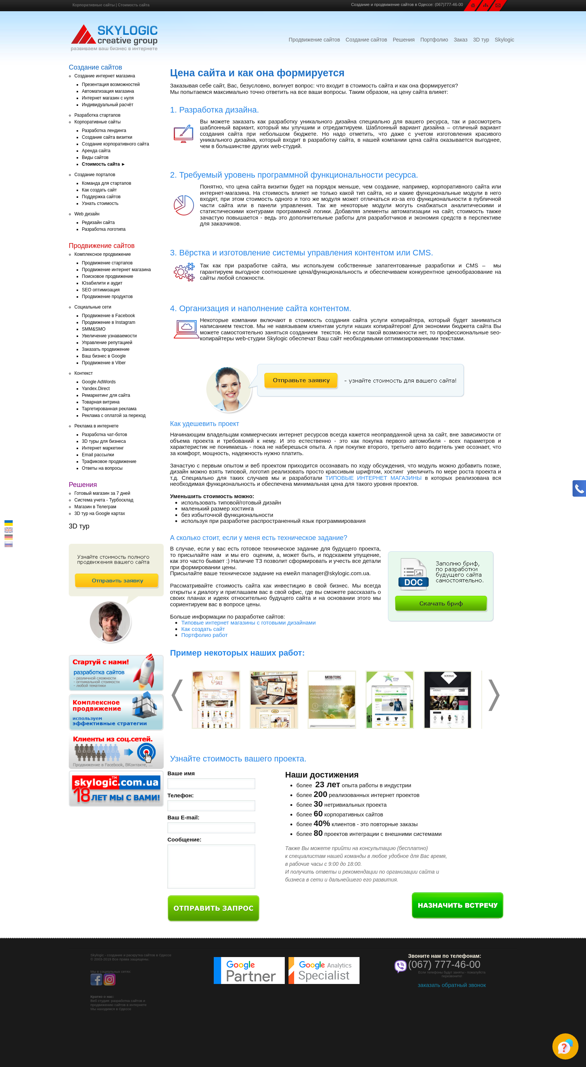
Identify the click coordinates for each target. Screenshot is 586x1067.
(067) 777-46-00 (444, 964)
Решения (404, 40)
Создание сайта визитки (107, 137)
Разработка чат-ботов (104, 434)
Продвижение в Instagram (108, 322)
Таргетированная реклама (109, 408)
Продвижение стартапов (107, 263)
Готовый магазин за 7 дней (102, 493)
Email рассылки (98, 454)
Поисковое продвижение (107, 276)
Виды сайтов (95, 157)
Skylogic (504, 40)
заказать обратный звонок (452, 985)
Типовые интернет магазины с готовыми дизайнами (248, 622)
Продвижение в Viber (104, 362)
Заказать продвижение (105, 349)
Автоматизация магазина (108, 91)
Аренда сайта (96, 150)
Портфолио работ (204, 635)
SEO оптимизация (101, 289)
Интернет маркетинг (103, 448)
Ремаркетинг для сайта (106, 395)
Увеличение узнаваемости (109, 335)
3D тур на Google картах (99, 513)
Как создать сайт (99, 190)
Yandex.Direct (96, 388)
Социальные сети (92, 307)
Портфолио (434, 40)
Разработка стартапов (97, 115)
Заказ (461, 40)
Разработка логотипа (104, 229)
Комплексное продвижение (102, 254)
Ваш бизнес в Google (104, 356)
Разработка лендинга (104, 130)
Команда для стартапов (106, 183)
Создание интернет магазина (104, 76)
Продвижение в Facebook (108, 315)
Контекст (83, 373)
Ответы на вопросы (102, 468)
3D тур (481, 40)
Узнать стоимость (100, 203)
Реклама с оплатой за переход (114, 415)
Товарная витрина (101, 402)
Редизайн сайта (98, 222)
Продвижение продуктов (107, 296)
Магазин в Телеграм (95, 506)
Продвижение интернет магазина (116, 269)
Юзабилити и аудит (102, 283)
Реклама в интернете (96, 426)
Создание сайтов (366, 40)
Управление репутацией (107, 342)
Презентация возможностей (111, 84)
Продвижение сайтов (314, 40)
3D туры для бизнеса (104, 441)
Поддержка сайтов (101, 196)
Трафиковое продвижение (109, 461)
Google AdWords (99, 381)
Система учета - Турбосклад (103, 500)
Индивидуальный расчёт (107, 104)
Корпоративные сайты (94, 5)
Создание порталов (94, 174)
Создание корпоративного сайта (115, 144)
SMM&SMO (93, 329)
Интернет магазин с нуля (108, 98)
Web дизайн (86, 214)
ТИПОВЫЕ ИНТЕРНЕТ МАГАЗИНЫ (374, 478)
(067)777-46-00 (449, 4)
